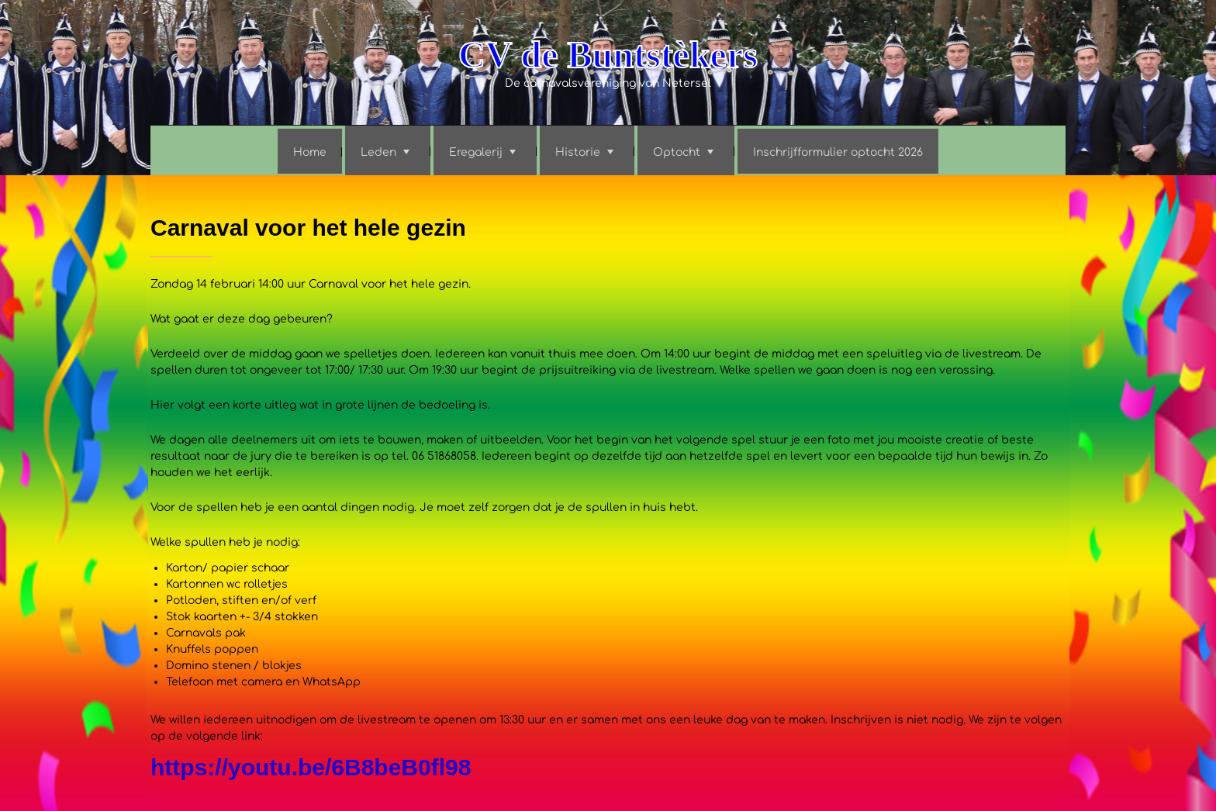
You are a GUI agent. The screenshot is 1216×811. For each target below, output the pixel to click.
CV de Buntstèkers (608, 54)
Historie (577, 152)
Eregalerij (476, 152)
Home (309, 152)
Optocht (676, 152)
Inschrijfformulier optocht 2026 (838, 152)
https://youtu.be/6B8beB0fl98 (310, 767)
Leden (378, 152)
